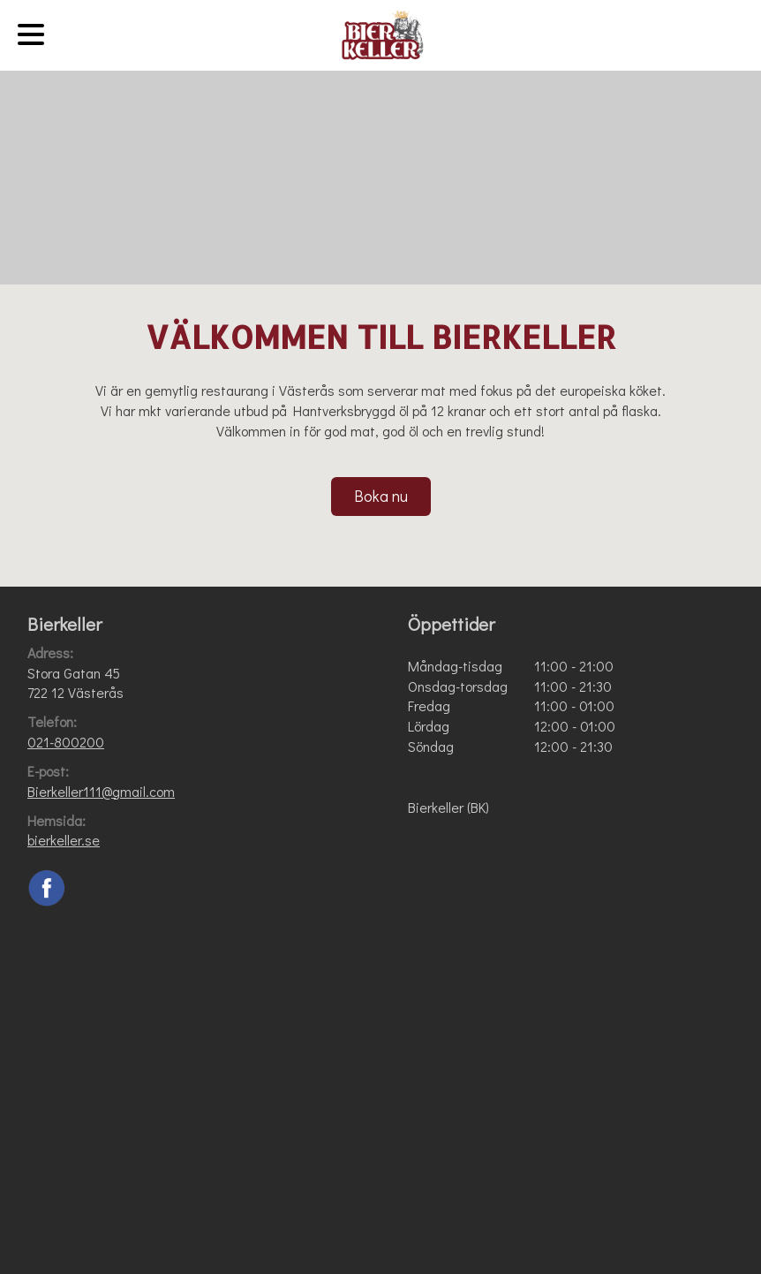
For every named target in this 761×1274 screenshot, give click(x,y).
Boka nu (381, 495)
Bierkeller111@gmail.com (101, 791)
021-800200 (65, 741)
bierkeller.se (63, 839)
